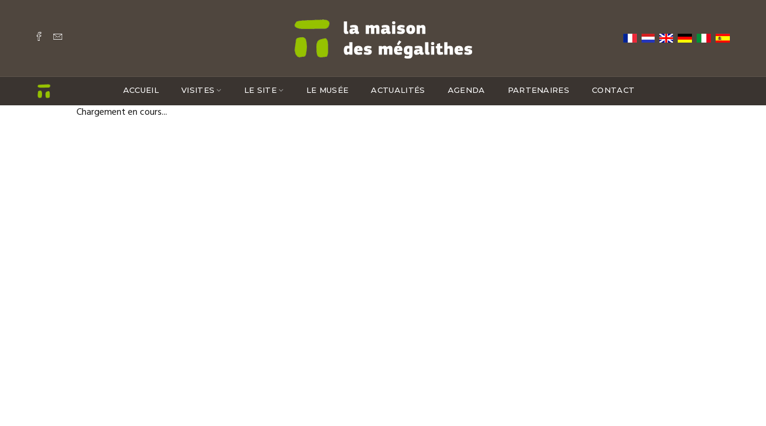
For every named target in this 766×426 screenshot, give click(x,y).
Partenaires (539, 90)
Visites (197, 90)
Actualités (398, 90)
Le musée (327, 90)
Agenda (466, 90)
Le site (260, 90)
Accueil (141, 90)
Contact (613, 90)
